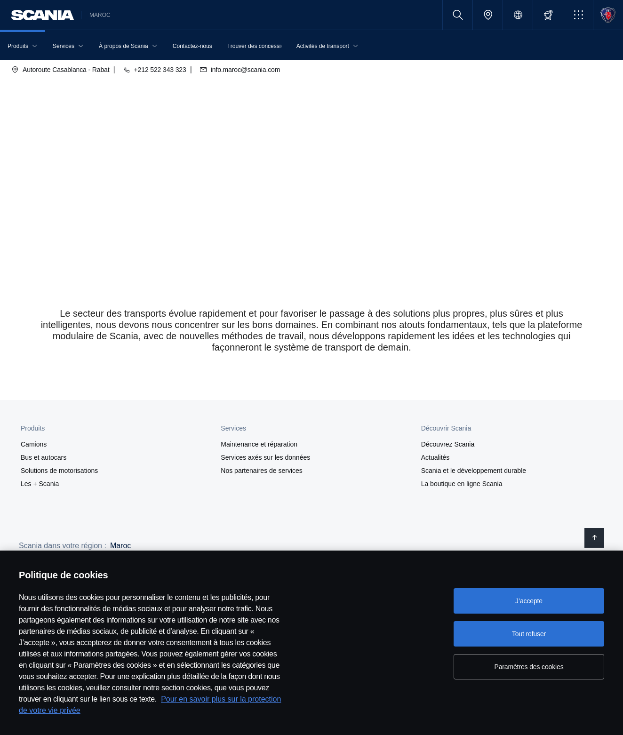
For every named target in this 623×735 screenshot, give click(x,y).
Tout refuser (529, 634)
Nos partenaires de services (262, 470)
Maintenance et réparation (259, 444)
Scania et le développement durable (473, 470)
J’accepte (529, 601)
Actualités (435, 457)
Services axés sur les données (265, 457)
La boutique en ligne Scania (462, 483)
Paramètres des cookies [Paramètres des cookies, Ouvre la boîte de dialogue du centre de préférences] (528, 667)
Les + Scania (40, 483)
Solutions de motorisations (59, 470)
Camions (34, 444)
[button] (578, 15)
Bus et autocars (43, 457)
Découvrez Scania (448, 444)
